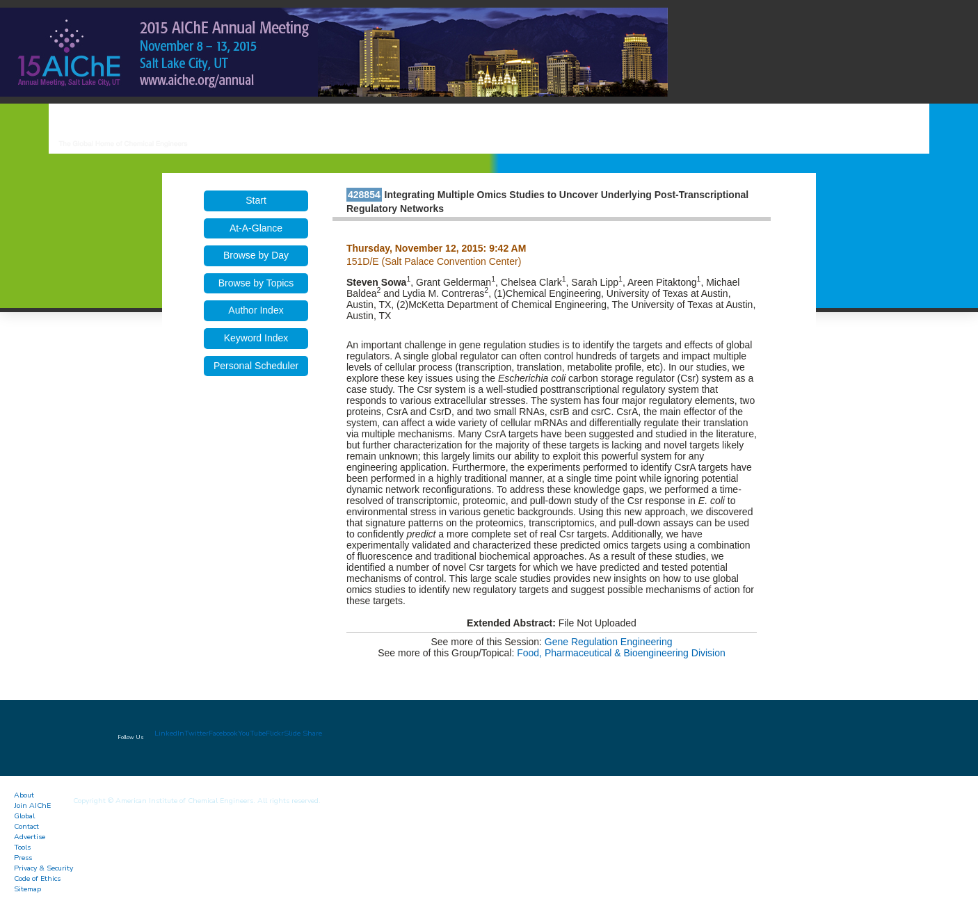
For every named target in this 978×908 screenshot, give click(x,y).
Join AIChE (32, 805)
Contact (26, 826)
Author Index (255, 310)
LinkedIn (169, 733)
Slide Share (303, 733)
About (24, 795)
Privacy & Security (43, 868)
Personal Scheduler (256, 365)
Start (256, 200)
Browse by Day (256, 255)
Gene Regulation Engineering (609, 641)
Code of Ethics (37, 878)
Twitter (196, 733)
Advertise (29, 837)
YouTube (252, 733)
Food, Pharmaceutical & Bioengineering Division (621, 652)
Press (23, 857)
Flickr (275, 733)
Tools (22, 847)
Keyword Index (256, 337)
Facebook (223, 733)
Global (24, 816)
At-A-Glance (256, 228)
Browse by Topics (256, 283)
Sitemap (27, 889)
